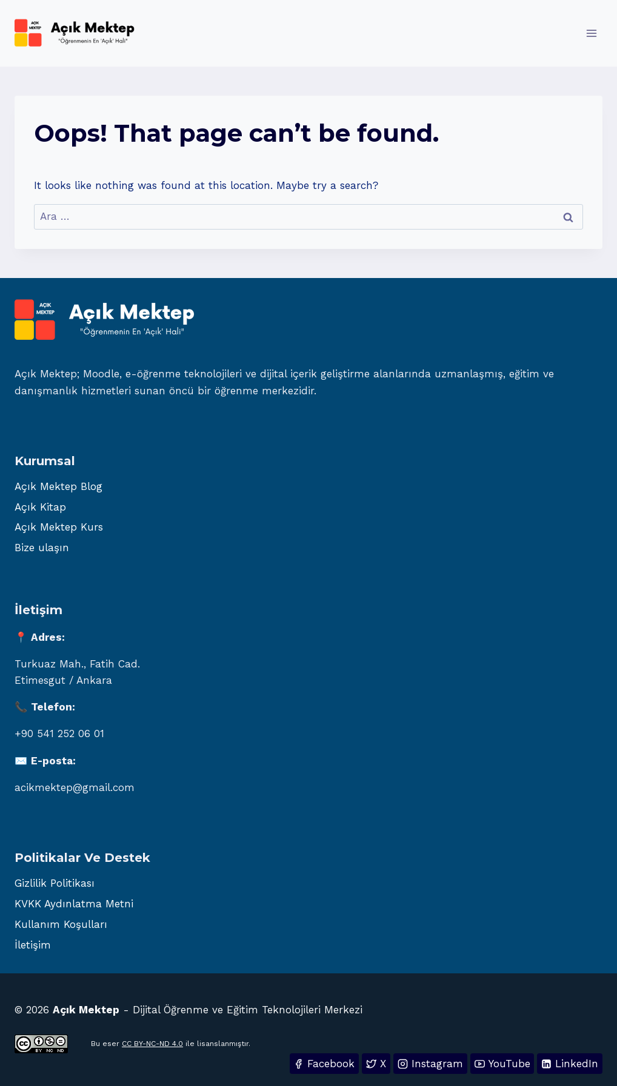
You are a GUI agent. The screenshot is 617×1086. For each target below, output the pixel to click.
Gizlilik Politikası (55, 883)
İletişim (33, 945)
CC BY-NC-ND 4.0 (152, 1043)
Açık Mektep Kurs (59, 527)
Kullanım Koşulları (61, 924)
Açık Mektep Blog (58, 486)
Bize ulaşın (42, 547)
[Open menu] (591, 33)
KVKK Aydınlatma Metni (74, 904)
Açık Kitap (40, 507)
